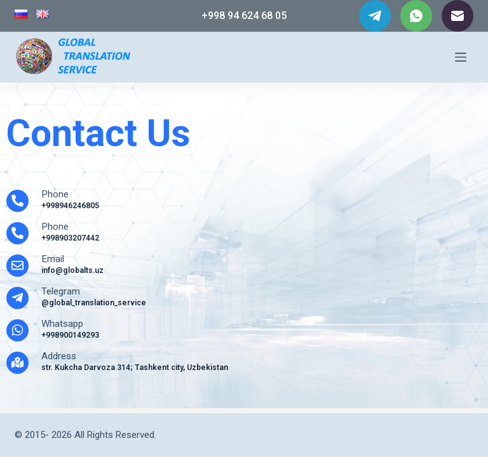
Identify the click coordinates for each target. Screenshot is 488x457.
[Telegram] (375, 16)
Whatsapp (62, 323)
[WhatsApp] (416, 16)
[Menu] (460, 57)
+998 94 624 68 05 (244, 16)
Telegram (60, 291)
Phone (55, 194)
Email (52, 259)
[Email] (457, 16)
